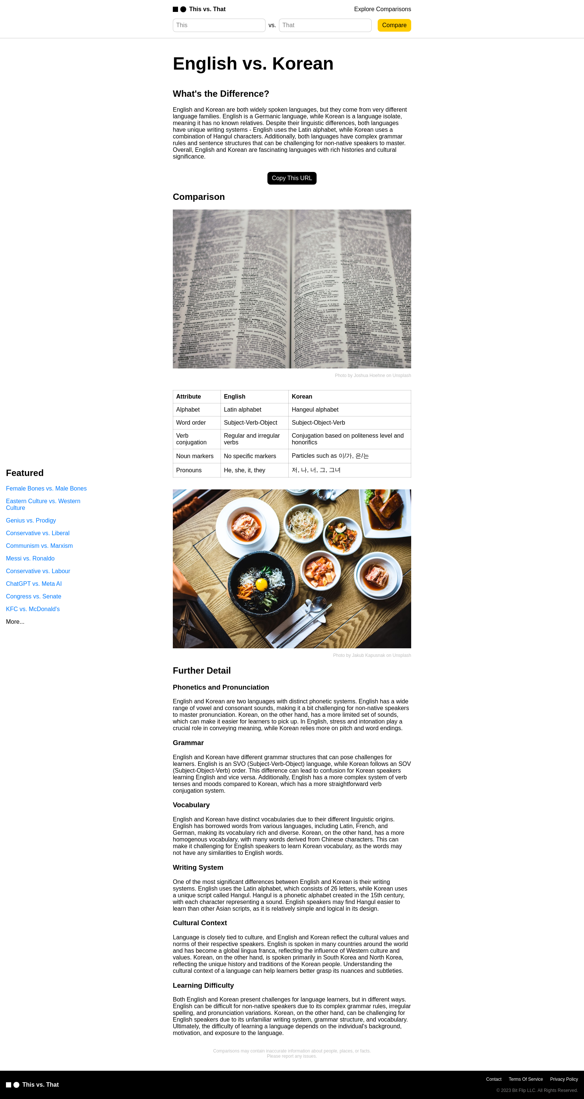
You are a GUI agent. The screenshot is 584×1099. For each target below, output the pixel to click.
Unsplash (402, 375)
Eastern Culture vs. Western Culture (43, 504)
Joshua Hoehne (369, 375)
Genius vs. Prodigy (31, 520)
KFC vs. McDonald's (33, 609)
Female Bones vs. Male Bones (46, 488)
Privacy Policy (564, 1079)
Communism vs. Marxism (39, 546)
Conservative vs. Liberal (38, 533)
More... (15, 622)
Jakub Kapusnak (368, 655)
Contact (493, 1079)
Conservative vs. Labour (38, 571)
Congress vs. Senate (33, 596)
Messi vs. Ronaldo (30, 558)
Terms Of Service (526, 1079)
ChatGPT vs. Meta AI (34, 584)
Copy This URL (292, 178)
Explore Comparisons (382, 9)
